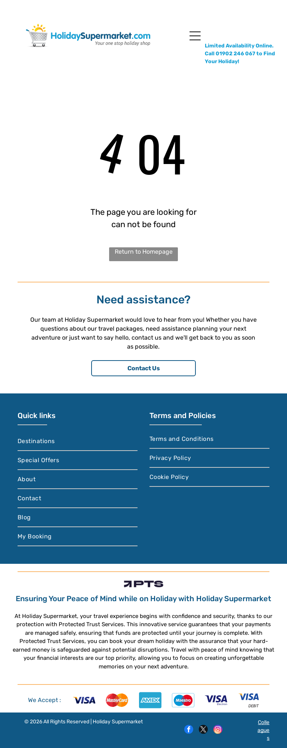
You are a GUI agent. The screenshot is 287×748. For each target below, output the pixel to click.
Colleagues (263, 730)
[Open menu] (195, 35)
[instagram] (217, 730)
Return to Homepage (144, 251)
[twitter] (203, 730)
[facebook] (188, 730)
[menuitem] (78, 441)
